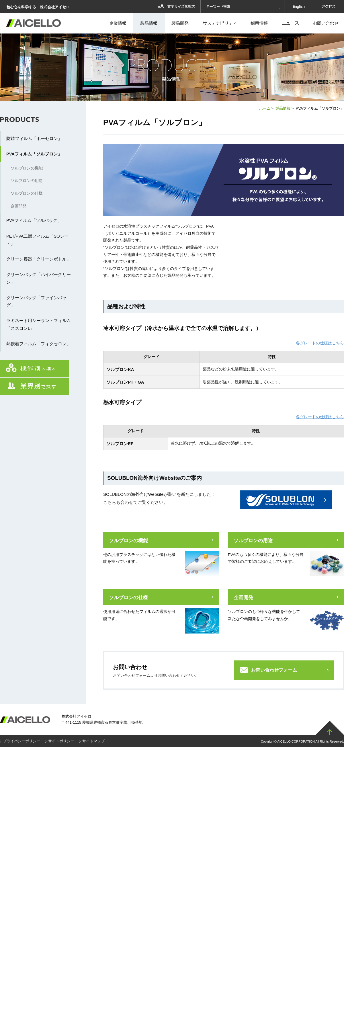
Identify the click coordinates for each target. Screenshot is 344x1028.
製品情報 (149, 23)
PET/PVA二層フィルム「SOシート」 (37, 240)
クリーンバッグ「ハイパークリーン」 (38, 278)
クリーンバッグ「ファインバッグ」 (36, 301)
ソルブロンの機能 (128, 540)
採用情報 (220, 23)
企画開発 (243, 597)
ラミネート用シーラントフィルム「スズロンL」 (38, 324)
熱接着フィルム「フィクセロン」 (38, 344)
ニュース (291, 23)
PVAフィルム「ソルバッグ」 (34, 220)
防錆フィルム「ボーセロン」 (34, 138)
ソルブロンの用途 (253, 540)
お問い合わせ (325, 23)
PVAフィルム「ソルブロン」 (34, 154)
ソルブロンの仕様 (128, 597)
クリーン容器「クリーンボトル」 (38, 259)
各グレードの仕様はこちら (320, 343)
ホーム (264, 108)
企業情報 (118, 23)
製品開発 (180, 23)
